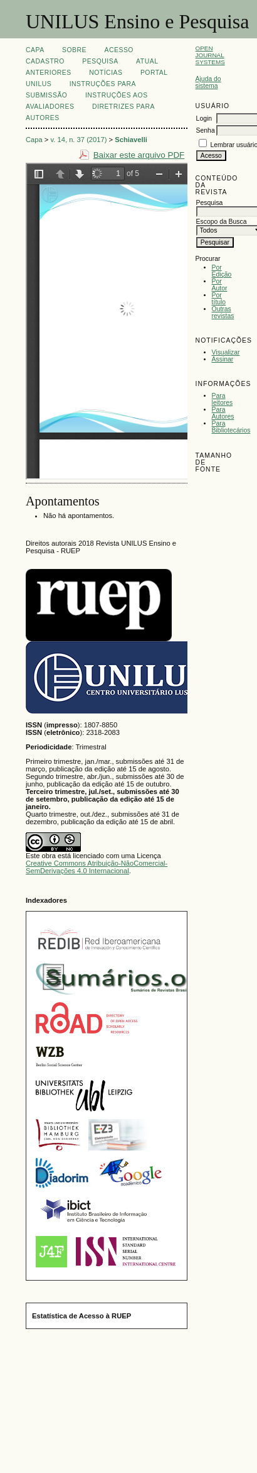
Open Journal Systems (210, 55)
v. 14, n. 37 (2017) (79, 139)
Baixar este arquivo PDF (139, 155)
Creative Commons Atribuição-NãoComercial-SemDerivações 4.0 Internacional (96, 866)
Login (204, 118)
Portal (154, 72)
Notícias (105, 72)
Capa (35, 50)
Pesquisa (100, 61)
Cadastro (45, 61)
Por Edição (222, 271)
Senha (205, 130)
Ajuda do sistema (208, 82)
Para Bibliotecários (231, 427)
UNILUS (38, 83)
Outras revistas (223, 312)
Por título (219, 299)
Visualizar (226, 352)
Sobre (74, 50)
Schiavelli (131, 139)
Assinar (223, 359)
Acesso (119, 50)
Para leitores (222, 399)
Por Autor (220, 285)
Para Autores (223, 413)
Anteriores (48, 72)
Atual (147, 61)
